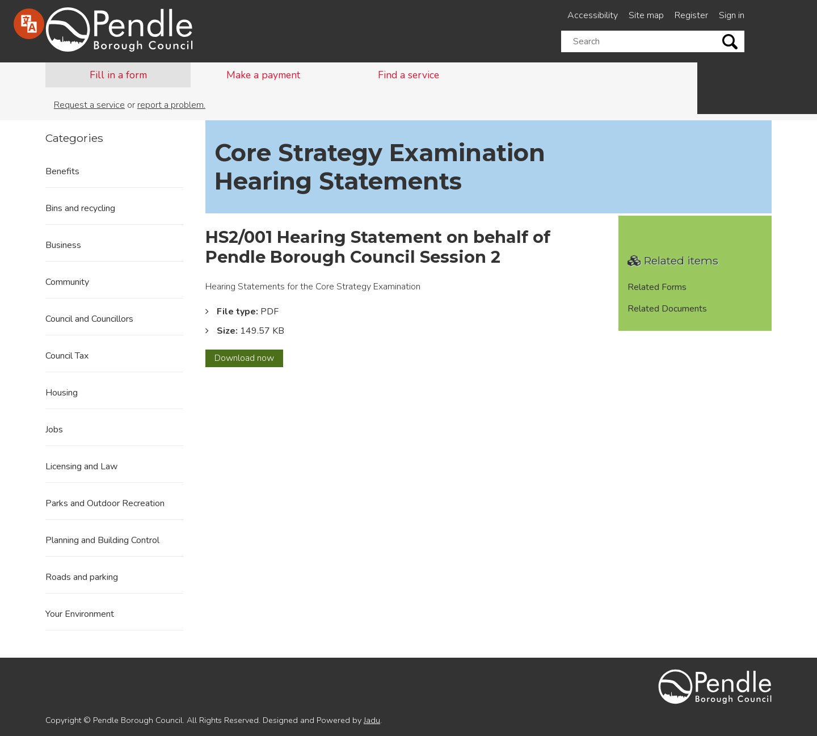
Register (691, 15)
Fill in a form (118, 75)
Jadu (372, 720)
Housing (61, 392)
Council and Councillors (89, 319)
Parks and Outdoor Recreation (105, 503)
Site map (646, 15)
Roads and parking (81, 577)
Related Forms (657, 287)
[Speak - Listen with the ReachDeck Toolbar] (29, 24)
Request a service (89, 105)
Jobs (54, 429)
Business (63, 245)
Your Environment (79, 614)
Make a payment (263, 75)
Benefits (62, 171)
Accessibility (592, 15)
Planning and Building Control (102, 540)
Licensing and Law (81, 466)
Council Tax (67, 356)
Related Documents (667, 308)
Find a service (408, 75)
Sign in (731, 15)
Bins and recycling (80, 208)
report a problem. (171, 105)
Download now (248, 359)
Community (67, 282)
